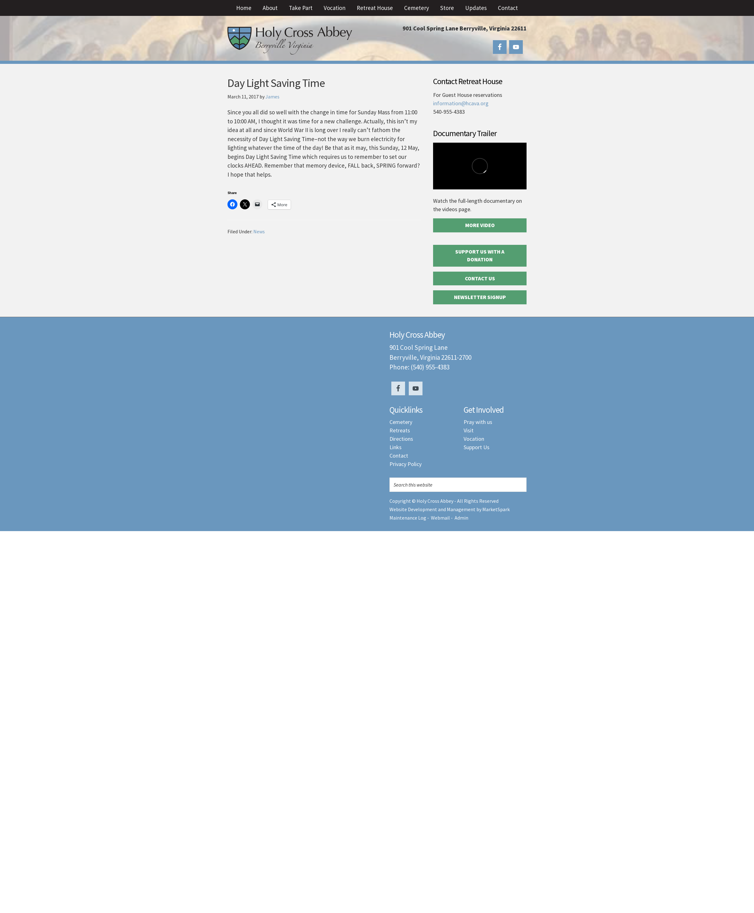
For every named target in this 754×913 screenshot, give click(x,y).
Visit (469, 430)
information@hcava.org (461, 103)
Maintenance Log (407, 518)
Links (395, 447)
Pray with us (478, 422)
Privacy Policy (405, 464)
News (259, 231)
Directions (401, 438)
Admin (461, 518)
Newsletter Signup (480, 297)
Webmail (440, 518)
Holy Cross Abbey (289, 40)
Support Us (476, 447)
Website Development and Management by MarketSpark (449, 509)
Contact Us (480, 278)
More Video (480, 225)
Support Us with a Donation (479, 255)
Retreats (399, 430)
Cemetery (400, 422)
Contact (398, 455)
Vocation (474, 438)
